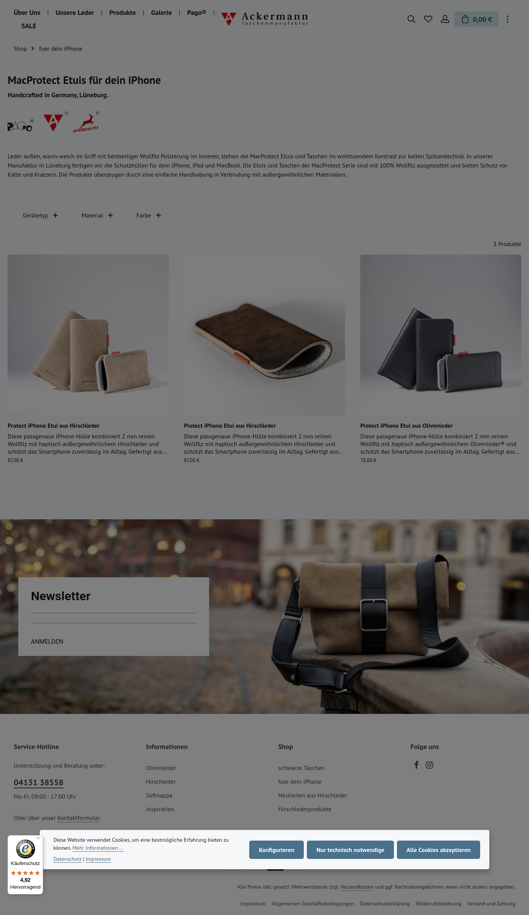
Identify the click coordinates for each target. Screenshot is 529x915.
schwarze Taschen (301, 768)
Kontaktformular (78, 818)
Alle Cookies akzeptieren (438, 850)
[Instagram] (429, 767)
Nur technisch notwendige (350, 850)
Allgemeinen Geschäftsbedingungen (313, 903)
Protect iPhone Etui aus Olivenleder (406, 425)
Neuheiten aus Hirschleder (312, 795)
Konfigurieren (276, 850)
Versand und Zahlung (491, 903)
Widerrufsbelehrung (438, 903)
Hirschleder (161, 781)
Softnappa (159, 795)
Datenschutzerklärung (385, 903)
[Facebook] (417, 767)
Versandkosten (356, 886)
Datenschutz (67, 858)
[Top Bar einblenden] (507, 19)
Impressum (253, 903)
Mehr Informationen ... (98, 847)
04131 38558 (38, 782)
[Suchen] (411, 19)
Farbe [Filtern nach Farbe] (149, 215)
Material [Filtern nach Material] (98, 215)
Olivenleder (161, 768)
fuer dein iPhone (299, 781)
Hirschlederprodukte (304, 809)
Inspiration (160, 809)
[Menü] (38, 839)
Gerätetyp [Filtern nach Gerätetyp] (41, 215)
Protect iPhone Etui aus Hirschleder (54, 425)
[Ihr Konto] (445, 19)
